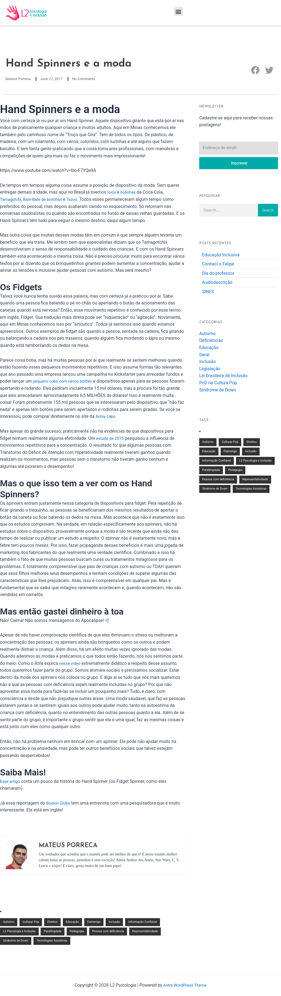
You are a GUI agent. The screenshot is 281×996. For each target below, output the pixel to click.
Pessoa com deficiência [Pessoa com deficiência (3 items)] (108, 932)
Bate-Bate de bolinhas (46, 199)
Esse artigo (11, 781)
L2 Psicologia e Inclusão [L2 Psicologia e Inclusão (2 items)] (19, 932)
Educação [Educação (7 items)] (72, 922)
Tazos (78, 199)
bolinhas (129, 193)
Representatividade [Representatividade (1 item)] (145, 932)
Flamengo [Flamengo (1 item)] (93, 922)
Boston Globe (59, 803)
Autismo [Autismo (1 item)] (8, 922)
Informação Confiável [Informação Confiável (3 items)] (142, 922)
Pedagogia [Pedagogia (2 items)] (77, 932)
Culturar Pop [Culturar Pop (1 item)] (31, 922)
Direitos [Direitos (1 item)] (52, 922)
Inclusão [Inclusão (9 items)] (114, 922)
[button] (178, 11)
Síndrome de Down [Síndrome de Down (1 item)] (15, 941)
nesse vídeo (71, 663)
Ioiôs (112, 193)
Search (268, 211)
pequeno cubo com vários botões (65, 382)
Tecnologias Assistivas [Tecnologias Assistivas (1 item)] (51, 941)
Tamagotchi (11, 199)
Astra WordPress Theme (184, 985)
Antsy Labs (122, 417)
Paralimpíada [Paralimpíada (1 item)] (52, 932)
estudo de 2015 (111, 438)
